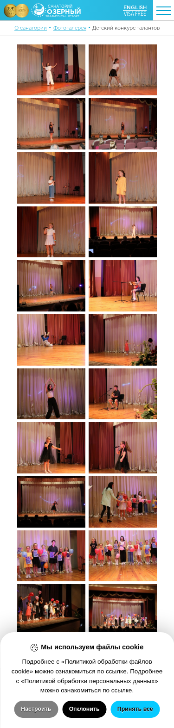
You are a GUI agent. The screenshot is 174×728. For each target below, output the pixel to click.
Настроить (36, 709)
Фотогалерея (69, 28)
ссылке (116, 671)
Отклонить (84, 709)
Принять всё (135, 709)
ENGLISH (135, 7)
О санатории (30, 28)
